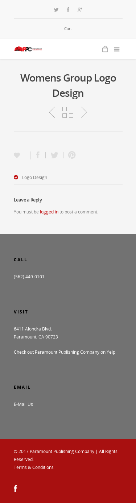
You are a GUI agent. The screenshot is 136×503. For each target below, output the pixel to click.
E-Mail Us (23, 404)
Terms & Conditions (34, 467)
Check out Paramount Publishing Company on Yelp (64, 352)
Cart (68, 28)
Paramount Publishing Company (62, 451)
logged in (49, 212)
